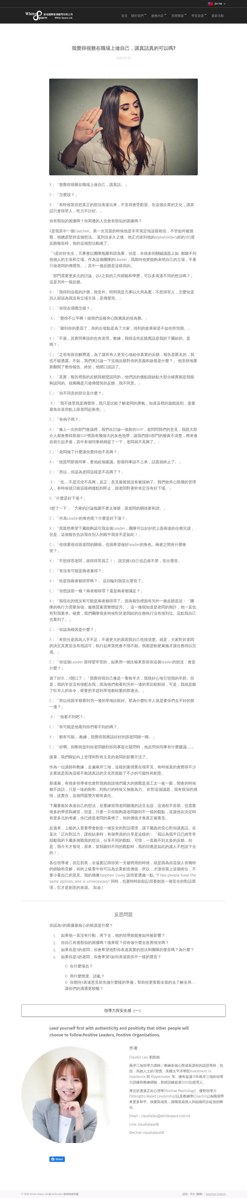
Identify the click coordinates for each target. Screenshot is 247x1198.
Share (57, 1159)
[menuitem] (115, 16)
